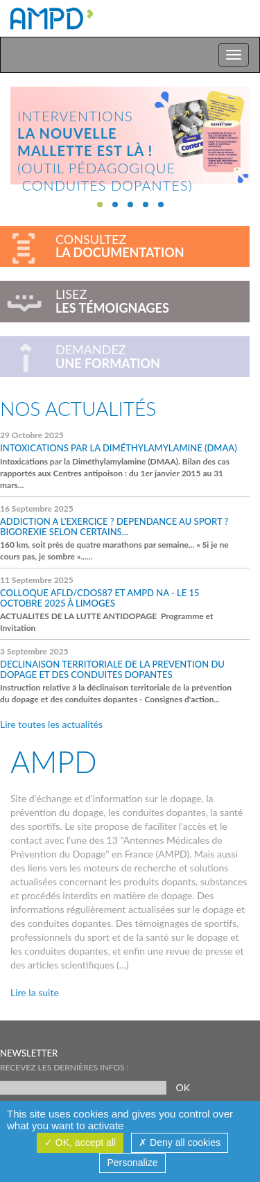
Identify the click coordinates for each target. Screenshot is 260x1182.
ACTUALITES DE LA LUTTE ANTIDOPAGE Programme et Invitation (121, 604)
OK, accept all (80, 1142)
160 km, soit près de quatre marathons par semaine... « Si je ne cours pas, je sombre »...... (121, 532)
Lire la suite (34, 992)
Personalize (132, 1162)
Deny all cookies (179, 1142)
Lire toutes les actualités (51, 724)
